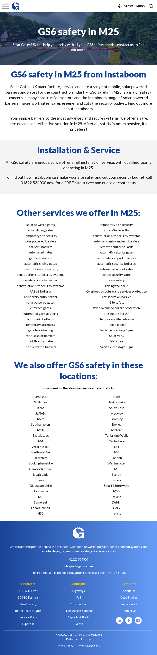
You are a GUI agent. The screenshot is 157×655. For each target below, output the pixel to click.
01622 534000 (131, 6)
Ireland (116, 497)
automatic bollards (40, 319)
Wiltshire (40, 402)
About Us (129, 591)
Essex (41, 480)
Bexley (116, 424)
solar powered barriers (40, 241)
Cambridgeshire (40, 469)
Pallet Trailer (117, 324)
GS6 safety (116, 302)
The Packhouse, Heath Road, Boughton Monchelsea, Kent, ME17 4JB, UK (78, 572)
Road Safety (28, 604)
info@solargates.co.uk (78, 566)
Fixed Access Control (79, 610)
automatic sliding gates (40, 263)
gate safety (116, 280)
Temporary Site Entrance (116, 319)
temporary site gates (40, 324)
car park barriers (40, 247)
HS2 (40, 513)
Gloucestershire (40, 485)
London (116, 458)
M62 (40, 419)
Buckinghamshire (40, 463)
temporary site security (116, 225)
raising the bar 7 (116, 286)
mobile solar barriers (40, 336)
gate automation (40, 258)
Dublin (116, 502)
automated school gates (116, 269)
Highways (78, 591)
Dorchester (40, 491)
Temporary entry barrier (40, 297)
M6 (116, 452)
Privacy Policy (65, 645)
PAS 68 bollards (40, 291)
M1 (116, 447)
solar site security (116, 230)
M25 (116, 491)
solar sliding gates (40, 230)
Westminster (117, 463)
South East (116, 408)
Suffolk (40, 413)
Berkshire (40, 458)
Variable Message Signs (116, 330)
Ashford (116, 430)
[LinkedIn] (119, 620)
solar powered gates (40, 225)
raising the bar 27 (116, 313)
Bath (116, 396)
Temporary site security (40, 236)
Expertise (28, 624)
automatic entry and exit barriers (116, 241)
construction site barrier (40, 280)
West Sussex (40, 447)
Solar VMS (116, 336)
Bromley (117, 419)
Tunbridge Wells (116, 435)
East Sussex (41, 435)
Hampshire (40, 396)
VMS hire (116, 341)
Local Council (40, 508)
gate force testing (40, 330)
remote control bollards (116, 247)
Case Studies (128, 597)
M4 (40, 441)
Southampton (40, 424)
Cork (116, 508)
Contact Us (128, 610)
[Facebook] (128, 620)
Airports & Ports (78, 617)
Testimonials (129, 604)
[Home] (15, 4)
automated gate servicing (40, 313)
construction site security (40, 269)
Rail (78, 597)
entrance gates (40, 308)
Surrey (116, 474)
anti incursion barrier (116, 297)
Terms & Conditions (88, 645)
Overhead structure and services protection (116, 291)
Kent (40, 408)
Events (78, 624)
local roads (40, 474)
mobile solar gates (40, 341)
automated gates (40, 252)
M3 (40, 497)
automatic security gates (116, 252)
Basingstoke (116, 402)
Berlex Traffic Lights (28, 610)
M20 (40, 430)
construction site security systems (40, 274)
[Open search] (151, 6)
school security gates (116, 274)
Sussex (116, 480)
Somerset (40, 502)
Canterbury (117, 441)
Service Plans (28, 617)
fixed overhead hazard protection (116, 308)
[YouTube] (138, 620)
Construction (78, 604)
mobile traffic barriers (40, 347)
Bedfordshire (40, 452)
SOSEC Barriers (28, 597)
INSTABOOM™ (28, 591)
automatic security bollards (116, 263)
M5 (116, 469)
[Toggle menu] (5, 6)
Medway (116, 413)
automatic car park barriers (116, 258)
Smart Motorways (116, 485)
